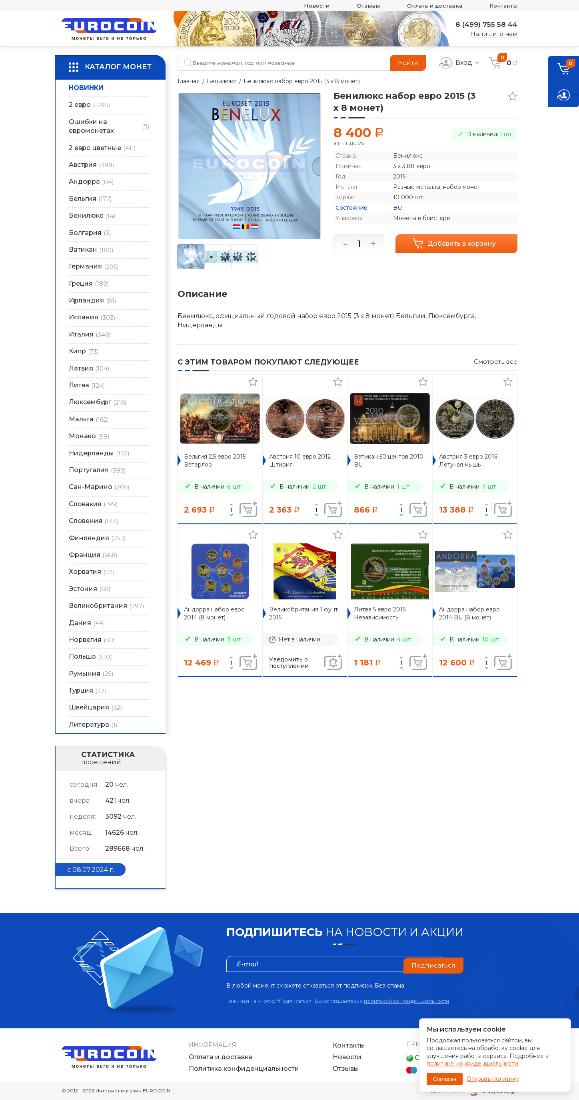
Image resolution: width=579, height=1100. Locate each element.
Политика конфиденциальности (244, 1069)
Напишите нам (493, 34)
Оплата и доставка (429, 6)
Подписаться (433, 964)
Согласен (444, 1079)
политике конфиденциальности (472, 1063)
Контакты (502, 6)
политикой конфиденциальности (406, 1001)
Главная (189, 81)
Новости (305, 6)
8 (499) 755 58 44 (484, 24)
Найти (407, 62)
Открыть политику (493, 1078)
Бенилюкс (221, 81)
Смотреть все (495, 361)
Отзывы (358, 6)
